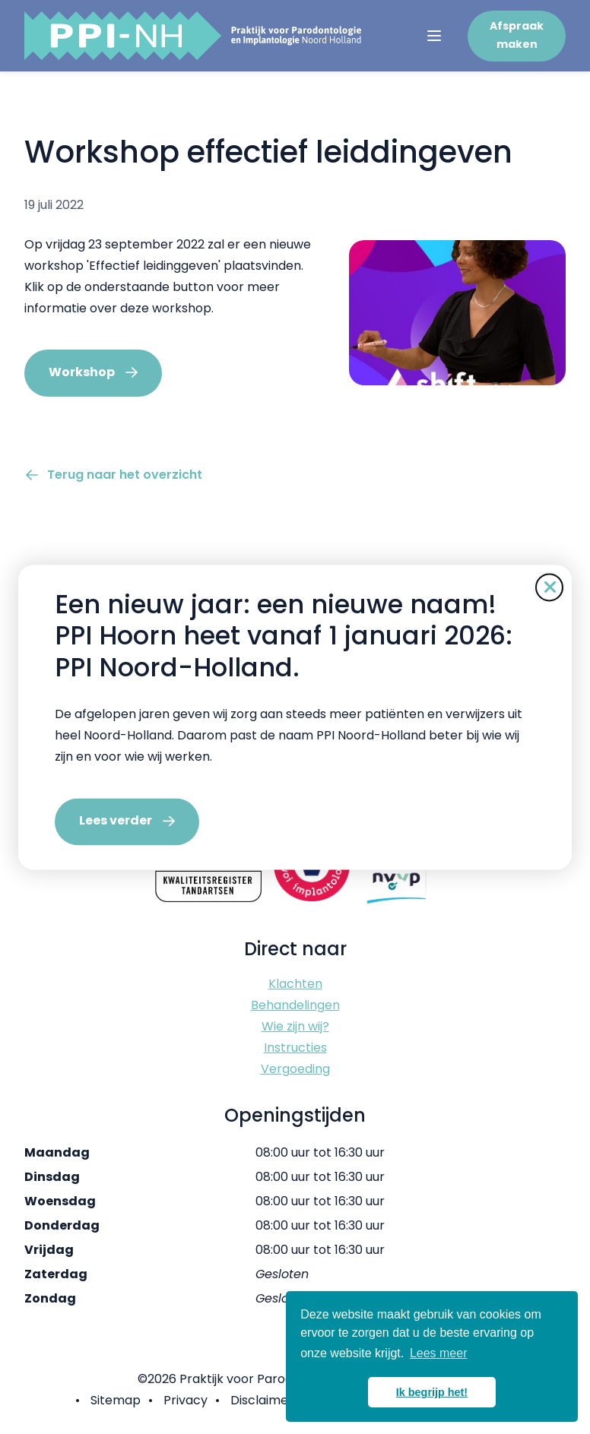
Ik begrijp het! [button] (432, 1392)
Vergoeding (295, 1069)
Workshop (82, 372)
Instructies (295, 1047)
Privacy (185, 1400)
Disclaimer (261, 1400)
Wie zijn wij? (295, 1026)
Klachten (295, 983)
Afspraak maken (517, 35)
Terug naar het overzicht (124, 474)
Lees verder (115, 820)
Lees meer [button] (439, 1353)
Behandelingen (295, 1005)
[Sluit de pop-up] (549, 587)
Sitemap (115, 1400)
